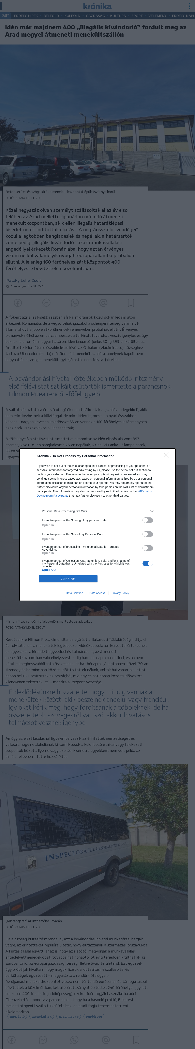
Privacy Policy (120, 593)
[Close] (167, 456)
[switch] (147, 520)
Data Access (97, 593)
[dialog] (97, 524)
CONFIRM (68, 578)
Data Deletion (74, 593)
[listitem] (97, 511)
